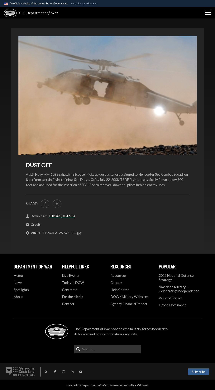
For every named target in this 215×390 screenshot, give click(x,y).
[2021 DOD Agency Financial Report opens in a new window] (131, 304)
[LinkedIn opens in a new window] (72, 372)
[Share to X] (57, 204)
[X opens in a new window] (46, 372)
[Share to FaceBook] (45, 204)
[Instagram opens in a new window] (63, 372)
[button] (208, 13)
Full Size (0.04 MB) (62, 216)
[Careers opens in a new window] (131, 283)
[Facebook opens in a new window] (55, 372)
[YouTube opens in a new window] (81, 372)
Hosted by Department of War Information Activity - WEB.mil (107, 385)
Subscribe (199, 372)
